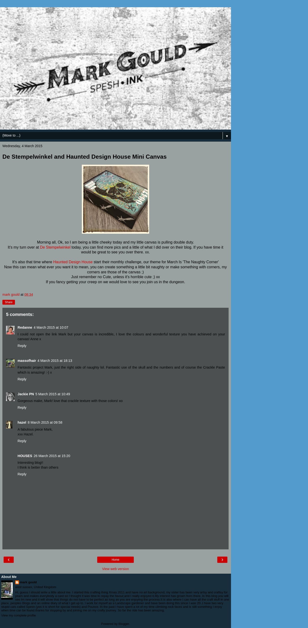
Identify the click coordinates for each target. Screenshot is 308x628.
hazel (22, 422)
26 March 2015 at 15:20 (52, 456)
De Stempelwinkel (55, 247)
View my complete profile (18, 615)
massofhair (27, 361)
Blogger (123, 624)
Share (9, 302)
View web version (115, 569)
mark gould (28, 582)
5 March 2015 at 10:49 (52, 394)
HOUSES (25, 456)
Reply (22, 346)
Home (115, 559)
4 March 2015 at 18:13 (55, 361)
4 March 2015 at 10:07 (51, 327)
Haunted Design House (73, 262)
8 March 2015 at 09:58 (45, 422)
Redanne (25, 327)
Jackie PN (26, 394)
